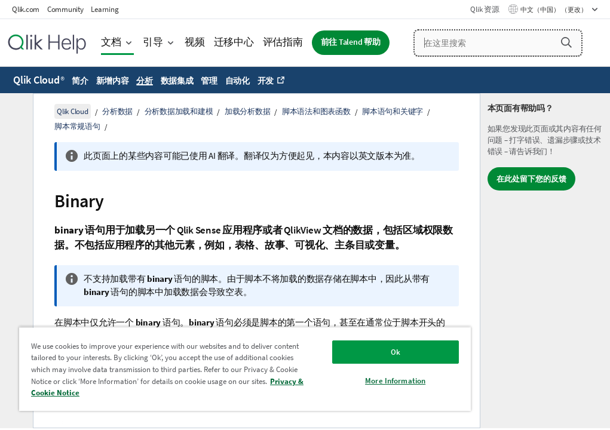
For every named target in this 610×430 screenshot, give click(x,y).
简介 (80, 80)
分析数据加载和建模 (179, 111)
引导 (153, 42)
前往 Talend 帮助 (351, 42)
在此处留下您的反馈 (531, 179)
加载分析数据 (248, 111)
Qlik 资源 (484, 9)
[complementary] (545, 260)
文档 (111, 42)
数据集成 (177, 80)
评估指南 (283, 42)
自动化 (237, 80)
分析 (144, 80)
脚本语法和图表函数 (316, 111)
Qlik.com (25, 9)
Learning (104, 9)
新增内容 (112, 80)
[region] (245, 369)
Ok (395, 352)
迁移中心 (234, 42)
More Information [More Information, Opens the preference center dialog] (395, 381)
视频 (195, 42)
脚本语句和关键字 (392, 111)
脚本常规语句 (77, 126)
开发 (266, 80)
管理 (209, 80)
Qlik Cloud (39, 80)
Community (65, 9)
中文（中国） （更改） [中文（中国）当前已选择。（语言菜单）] (554, 9)
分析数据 (117, 111)
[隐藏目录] (15, 112)
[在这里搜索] (498, 43)
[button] (566, 42)
